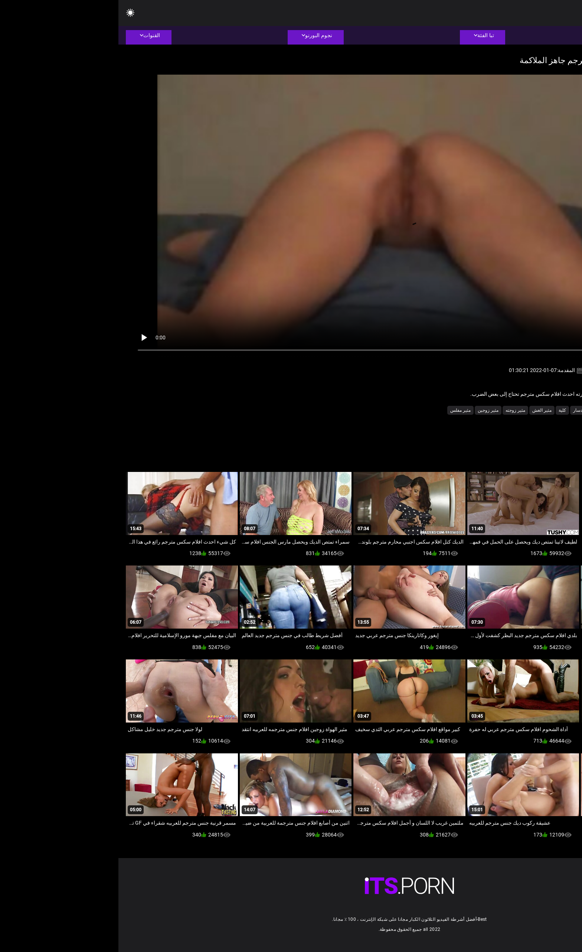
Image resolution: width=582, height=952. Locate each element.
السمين (539, 410)
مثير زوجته (397, 410)
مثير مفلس (342, 410)
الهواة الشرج (512, 410)
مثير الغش (423, 410)
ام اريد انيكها (482, 410)
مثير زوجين (369, 410)
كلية (444, 410)
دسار (459, 410)
